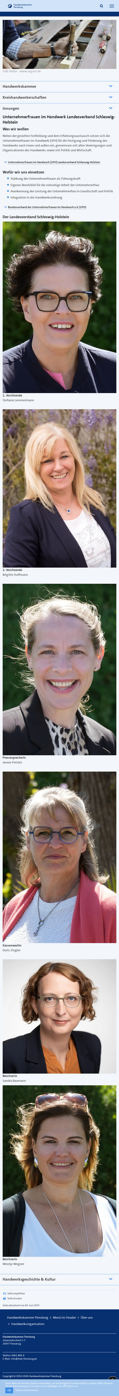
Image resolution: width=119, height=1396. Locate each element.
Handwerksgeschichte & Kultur (29, 1279)
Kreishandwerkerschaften (24, 97)
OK (9, 1390)
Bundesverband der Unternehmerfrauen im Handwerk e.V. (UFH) (47, 207)
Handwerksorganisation (27, 1324)
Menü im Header (64, 1317)
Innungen (11, 108)
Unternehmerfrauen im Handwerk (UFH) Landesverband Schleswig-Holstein (54, 162)
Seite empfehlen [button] (14, 1293)
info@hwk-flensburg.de (24, 1358)
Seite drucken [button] (12, 1298)
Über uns (87, 1317)
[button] (101, 6)
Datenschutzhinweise (26, 1390)
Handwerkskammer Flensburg (27, 1317)
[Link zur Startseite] (20, 6)
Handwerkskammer (19, 86)
